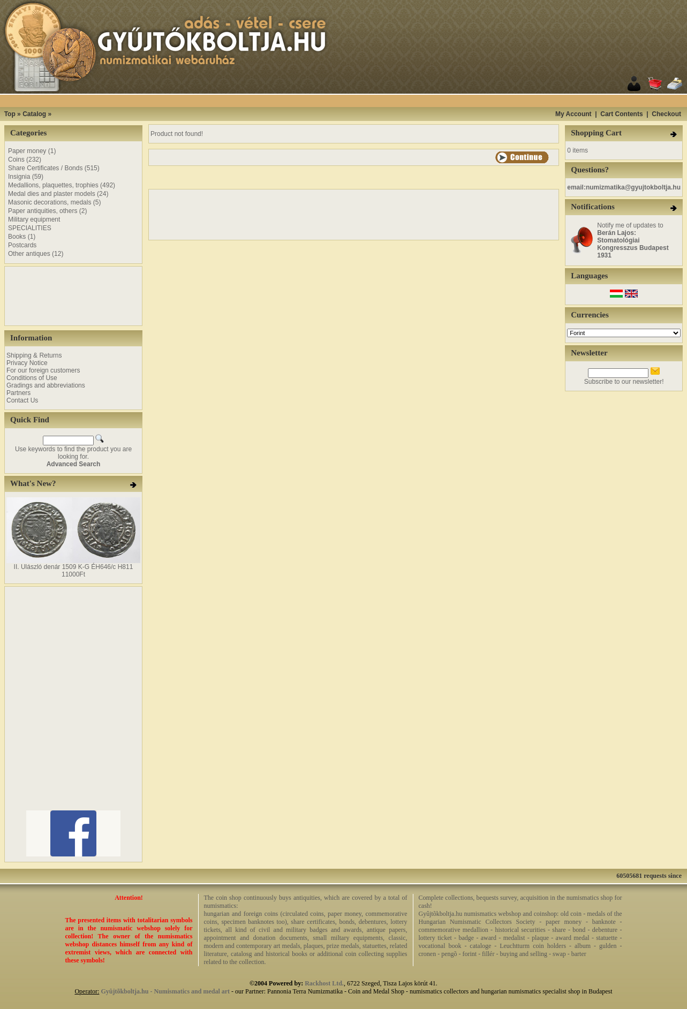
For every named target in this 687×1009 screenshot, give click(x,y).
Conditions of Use (31, 378)
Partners (18, 393)
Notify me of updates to (632, 240)
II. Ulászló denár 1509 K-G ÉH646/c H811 (73, 567)
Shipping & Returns (34, 355)
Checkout (666, 114)
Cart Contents (621, 114)
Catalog (34, 114)
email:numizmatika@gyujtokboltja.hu (624, 187)
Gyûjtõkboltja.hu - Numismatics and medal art (165, 991)
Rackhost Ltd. (324, 983)
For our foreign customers (43, 370)
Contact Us (22, 400)
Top (10, 114)
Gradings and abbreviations (45, 385)
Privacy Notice (27, 363)
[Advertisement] (357, 101)
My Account (573, 114)
